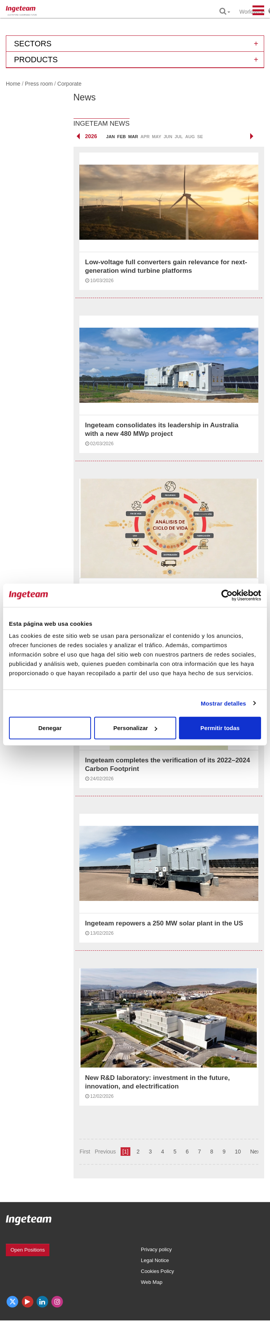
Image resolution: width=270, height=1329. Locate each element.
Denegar (49, 728)
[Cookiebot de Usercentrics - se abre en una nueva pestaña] (227, 595)
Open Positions (28, 1250)
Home (13, 84)
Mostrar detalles (223, 703)
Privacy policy (156, 1249)
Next (255, 1151)
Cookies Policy (157, 1271)
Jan (110, 136)
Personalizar (135, 728)
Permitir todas (220, 728)
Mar (133, 136)
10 (238, 1151)
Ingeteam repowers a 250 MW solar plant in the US (164, 923)
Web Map (151, 1282)
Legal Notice (155, 1260)
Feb (121, 136)
